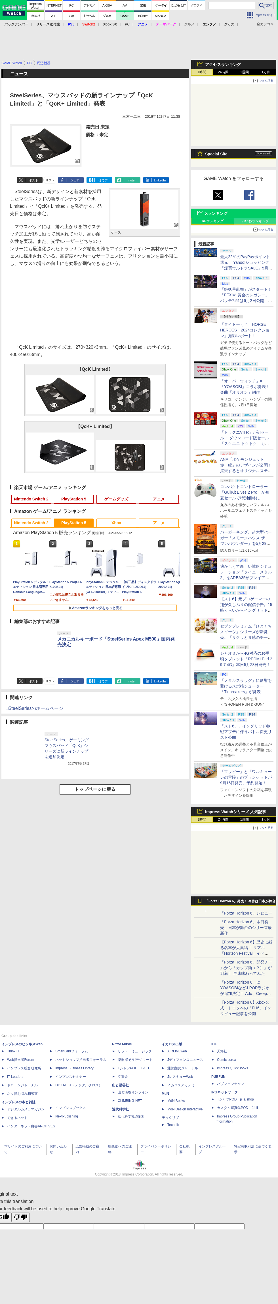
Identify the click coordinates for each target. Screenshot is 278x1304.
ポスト (33, 180)
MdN (165, 1094)
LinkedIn (160, 180)
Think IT (13, 1051)
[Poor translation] (21, 1217)
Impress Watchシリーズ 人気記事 (235, 812)
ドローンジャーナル (22, 1085)
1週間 (244, 72)
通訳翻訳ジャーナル (182, 1068)
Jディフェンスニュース (185, 1060)
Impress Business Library (74, 1068)
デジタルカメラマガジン (26, 1109)
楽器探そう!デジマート (135, 1060)
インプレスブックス (70, 1108)
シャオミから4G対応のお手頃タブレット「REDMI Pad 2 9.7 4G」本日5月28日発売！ (246, 659)
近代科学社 (120, 1109)
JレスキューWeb (180, 1077)
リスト (50, 180)
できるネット (17, 1118)
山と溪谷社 (120, 1085)
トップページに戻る (95, 789)
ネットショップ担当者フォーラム (80, 1060)
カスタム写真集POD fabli (237, 1108)
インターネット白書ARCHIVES (31, 1126)
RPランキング (213, 221)
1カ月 (266, 72)
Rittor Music (122, 1044)
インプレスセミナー (70, 1077)
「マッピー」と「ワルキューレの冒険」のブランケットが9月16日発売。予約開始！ (246, 777)
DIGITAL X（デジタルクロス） (78, 1085)
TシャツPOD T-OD (133, 1068)
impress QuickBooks (232, 1068)
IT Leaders (15, 1077)
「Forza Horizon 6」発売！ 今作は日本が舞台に (240, 902)
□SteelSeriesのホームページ (34, 708)
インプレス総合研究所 (24, 1068)
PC (127, 24)
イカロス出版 (172, 1044)
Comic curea (226, 1060)
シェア (74, 180)
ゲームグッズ (116, 499)
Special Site (216, 154)
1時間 (202, 72)
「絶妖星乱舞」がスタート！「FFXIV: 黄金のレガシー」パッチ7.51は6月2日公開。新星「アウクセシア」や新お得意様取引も (246, 300)
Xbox (116, 523)
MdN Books (176, 1101)
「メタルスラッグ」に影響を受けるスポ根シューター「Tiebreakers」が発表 (246, 686)
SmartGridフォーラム (71, 1051)
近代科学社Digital (131, 1116)
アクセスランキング (223, 64)
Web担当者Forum (20, 1060)
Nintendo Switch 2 (31, 499)
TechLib (173, 1125)
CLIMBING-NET (130, 1101)
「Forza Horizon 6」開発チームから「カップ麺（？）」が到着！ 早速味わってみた (246, 968)
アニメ (159, 499)
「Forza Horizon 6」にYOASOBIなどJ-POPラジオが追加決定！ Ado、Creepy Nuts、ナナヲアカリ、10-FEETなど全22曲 (244, 993)
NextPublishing (66, 1116)
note (131, 180)
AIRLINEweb (177, 1051)
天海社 (222, 1051)
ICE (214, 1044)
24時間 (223, 72)
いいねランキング (255, 221)
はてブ (103, 180)
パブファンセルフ (230, 1084)
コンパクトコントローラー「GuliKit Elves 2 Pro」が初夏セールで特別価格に (244, 492)
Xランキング (216, 213)
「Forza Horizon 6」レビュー (246, 913)
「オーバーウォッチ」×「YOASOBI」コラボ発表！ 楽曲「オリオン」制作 (245, 387)
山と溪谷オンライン (133, 1092)
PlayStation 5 (73, 499)
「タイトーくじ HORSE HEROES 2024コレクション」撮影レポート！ (244, 330)
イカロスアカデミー (182, 1085)
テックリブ (170, 1118)
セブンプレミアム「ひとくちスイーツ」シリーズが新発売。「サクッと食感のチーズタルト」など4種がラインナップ (246, 637)
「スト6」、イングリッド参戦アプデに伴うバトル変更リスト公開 (246, 732)
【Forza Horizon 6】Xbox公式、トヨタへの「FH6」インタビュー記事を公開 (245, 1008)
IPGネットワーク (224, 1092)
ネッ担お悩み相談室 (22, 1094)
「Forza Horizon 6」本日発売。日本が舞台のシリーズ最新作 (246, 927)
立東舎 (123, 1077)
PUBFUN (218, 1077)
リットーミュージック (135, 1051)
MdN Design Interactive (185, 1109)
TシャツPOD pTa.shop (235, 1099)
